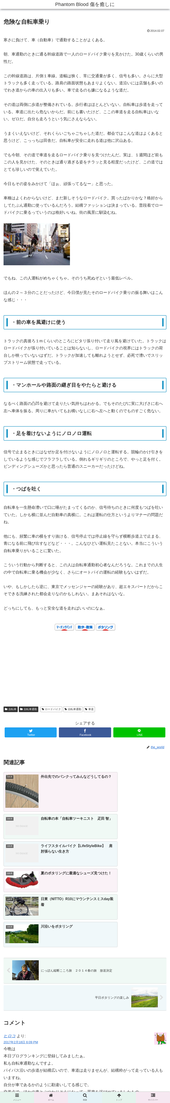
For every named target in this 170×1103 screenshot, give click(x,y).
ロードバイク (51, 709)
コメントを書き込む (85, 1042)
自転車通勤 (28, 709)
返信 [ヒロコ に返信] (158, 1026)
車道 (89, 709)
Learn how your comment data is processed (112, 1056)
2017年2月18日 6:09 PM (21, 948)
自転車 (10, 709)
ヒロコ (9, 942)
